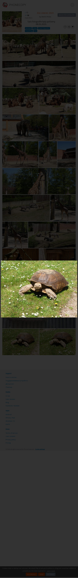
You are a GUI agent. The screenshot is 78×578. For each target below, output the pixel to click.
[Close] (76, 261)
